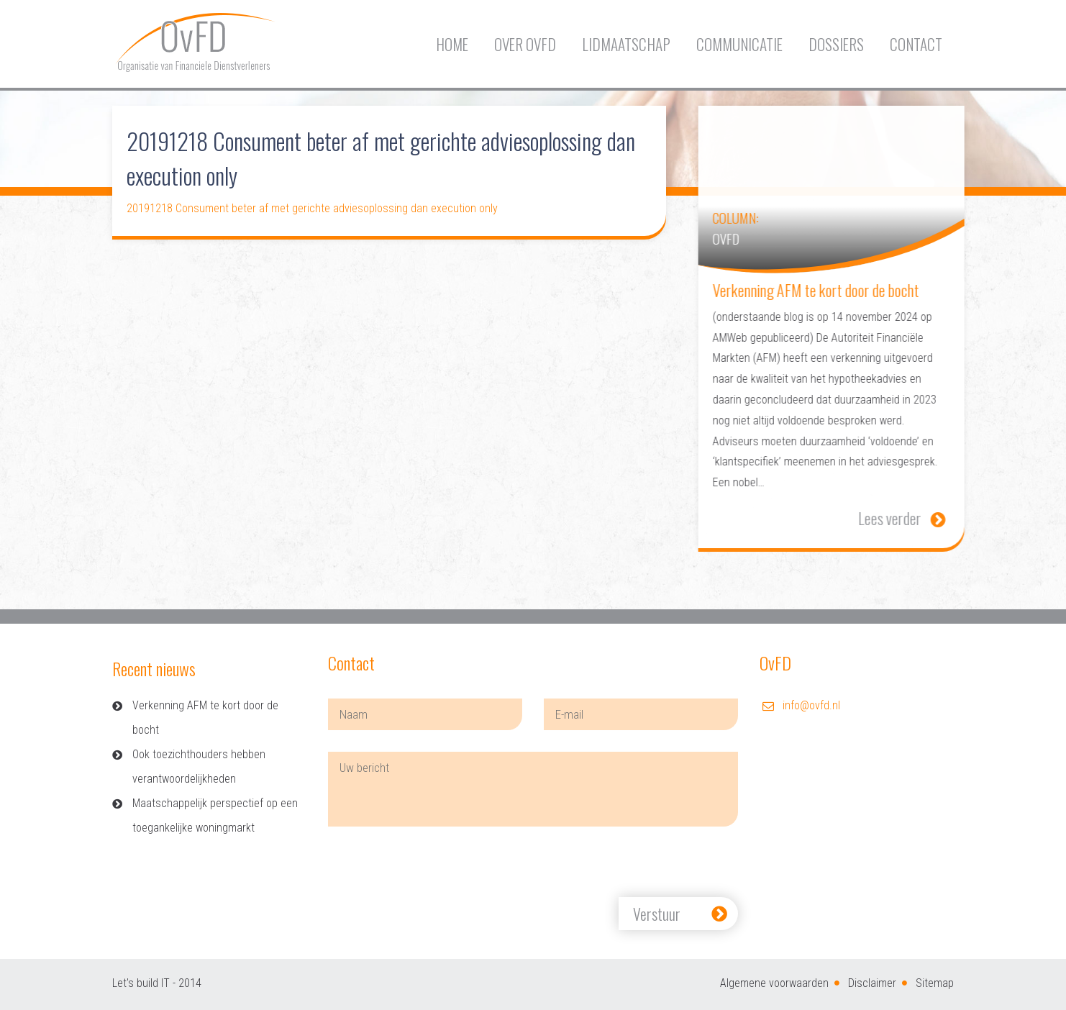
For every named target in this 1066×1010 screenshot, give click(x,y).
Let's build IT (141, 983)
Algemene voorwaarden (774, 983)
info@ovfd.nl (811, 705)
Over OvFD (525, 44)
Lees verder (915, 517)
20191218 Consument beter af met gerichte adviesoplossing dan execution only (312, 208)
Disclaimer (872, 983)
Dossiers (836, 44)
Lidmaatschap (626, 44)
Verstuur (656, 913)
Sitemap (935, 983)
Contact (916, 44)
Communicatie (739, 44)
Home (452, 44)
